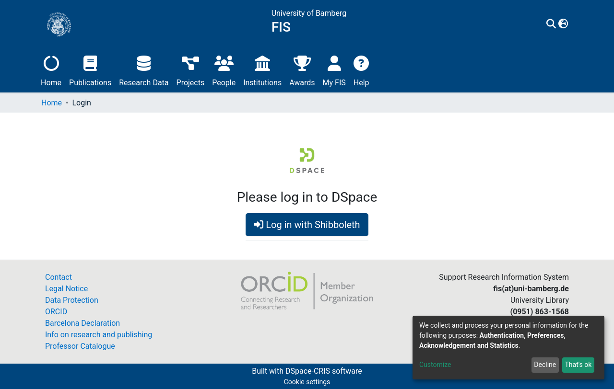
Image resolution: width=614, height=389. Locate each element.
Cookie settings (307, 382)
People (224, 69)
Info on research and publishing (98, 334)
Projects (191, 69)
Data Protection (71, 300)
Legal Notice (66, 288)
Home (51, 69)
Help (361, 69)
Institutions (262, 69)
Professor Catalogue (80, 346)
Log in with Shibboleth (307, 224)
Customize (435, 364)
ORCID (56, 311)
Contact (58, 277)
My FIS (334, 69)
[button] (563, 24)
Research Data (143, 69)
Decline (545, 364)
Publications (90, 69)
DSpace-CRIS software (323, 371)
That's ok (578, 364)
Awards (302, 69)
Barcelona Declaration (82, 323)
